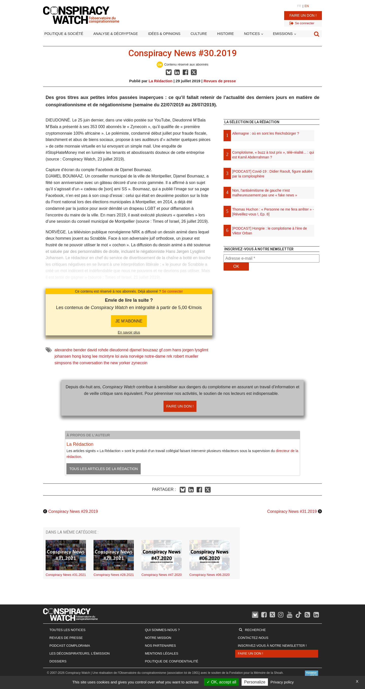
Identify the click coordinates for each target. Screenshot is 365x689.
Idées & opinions (164, 34)
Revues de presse (220, 81)
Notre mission (158, 638)
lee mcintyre (103, 356)
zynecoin (139, 363)
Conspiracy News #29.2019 (73, 511)
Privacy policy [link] (282, 682)
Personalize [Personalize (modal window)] (254, 682)
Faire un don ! (303, 15)
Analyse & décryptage (115, 34)
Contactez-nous (253, 638)
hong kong (81, 356)
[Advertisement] (271, 327)
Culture (199, 34)
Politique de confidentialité (171, 661)
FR (299, 6)
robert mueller (185, 356)
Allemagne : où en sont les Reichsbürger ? (265, 133)
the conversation (87, 363)
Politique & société (63, 34)
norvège (136, 356)
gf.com (165, 350)
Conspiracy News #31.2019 (292, 511)
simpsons (63, 363)
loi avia (121, 356)
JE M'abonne (128, 321)
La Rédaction (160, 81)
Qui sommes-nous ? (162, 630)
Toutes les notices (67, 630)
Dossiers (57, 661)
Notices (252, 34)
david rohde (97, 350)
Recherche (255, 630)
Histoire (225, 34)
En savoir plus (129, 332)
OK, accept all (221, 682)
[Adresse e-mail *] (271, 258)
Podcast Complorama (69, 645)
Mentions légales (161, 653)
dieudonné (119, 350)
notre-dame (155, 356)
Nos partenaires (160, 645)
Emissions (283, 34)
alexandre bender (70, 350)
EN (307, 6)
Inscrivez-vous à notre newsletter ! (272, 645)
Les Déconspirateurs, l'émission (79, 653)
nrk (169, 356)
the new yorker (117, 363)
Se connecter (172, 291)
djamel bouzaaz (144, 350)
